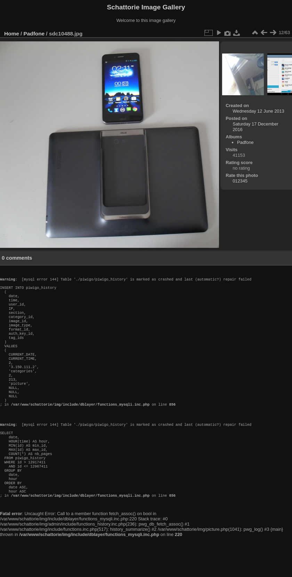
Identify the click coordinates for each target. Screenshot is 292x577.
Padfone (34, 33)
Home (11, 33)
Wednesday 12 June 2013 (258, 111)
